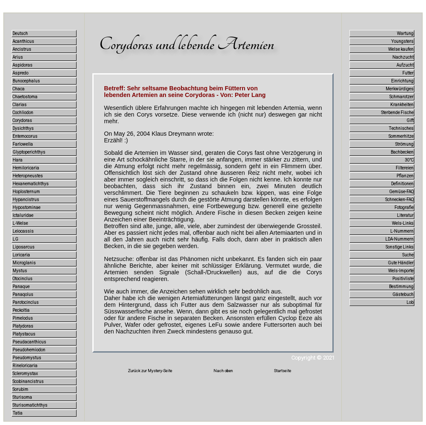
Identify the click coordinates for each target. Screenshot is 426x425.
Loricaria (21, 255)
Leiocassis (23, 231)
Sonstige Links (400, 247)
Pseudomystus (26, 357)
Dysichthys (23, 128)
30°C (409, 160)
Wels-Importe (401, 270)
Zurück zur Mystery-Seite (150, 370)
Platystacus (23, 334)
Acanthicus (23, 41)
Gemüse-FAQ (401, 191)
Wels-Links (403, 223)
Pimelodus (22, 318)
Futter (408, 73)
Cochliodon (22, 112)
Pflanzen (405, 176)
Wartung (405, 33)
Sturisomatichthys (29, 405)
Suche (408, 255)
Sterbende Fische (397, 112)
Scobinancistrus (28, 381)
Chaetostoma (24, 96)
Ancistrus (21, 49)
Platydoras (22, 326)
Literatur (405, 215)
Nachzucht (403, 57)
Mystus (19, 270)
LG (15, 239)
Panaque (21, 286)
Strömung (404, 144)
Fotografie (404, 207)
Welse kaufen (401, 49)
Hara (17, 160)
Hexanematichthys (30, 183)
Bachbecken (402, 152)
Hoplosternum (26, 191)
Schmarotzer (401, 96)
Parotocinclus (25, 302)
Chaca (18, 89)
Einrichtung (402, 81)
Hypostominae (26, 207)
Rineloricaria (24, 365)
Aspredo (20, 73)
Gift (410, 120)
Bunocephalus (26, 81)
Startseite (282, 370)
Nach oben (223, 370)
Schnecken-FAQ (399, 199)
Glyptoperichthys (28, 152)
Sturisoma (22, 397)
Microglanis (24, 263)
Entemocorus (24, 136)
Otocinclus (22, 278)
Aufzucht (405, 65)
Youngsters (402, 41)
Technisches (401, 128)
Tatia (17, 413)
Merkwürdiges (400, 89)
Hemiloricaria (25, 168)
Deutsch (20, 33)
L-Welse (20, 223)
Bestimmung (401, 286)
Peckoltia (21, 310)
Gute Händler (401, 263)
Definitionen (402, 183)
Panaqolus (22, 294)
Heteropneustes (27, 176)
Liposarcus (23, 247)
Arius (17, 57)
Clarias (19, 104)
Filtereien (405, 168)
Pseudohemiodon (28, 350)
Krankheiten (402, 104)
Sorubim (20, 389)
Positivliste (403, 278)
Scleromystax (25, 373)
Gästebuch (403, 294)
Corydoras (22, 120)
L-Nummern (402, 231)
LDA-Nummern (399, 239)
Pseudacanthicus (29, 342)
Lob (410, 302)
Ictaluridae (22, 215)
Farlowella (22, 144)
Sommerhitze (401, 136)
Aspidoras (22, 65)
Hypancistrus (25, 199)
